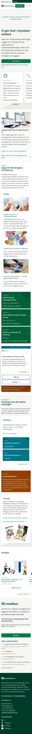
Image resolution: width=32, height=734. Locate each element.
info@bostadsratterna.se (9, 712)
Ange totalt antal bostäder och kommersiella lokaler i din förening (15, 625)
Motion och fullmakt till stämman (12, 333)
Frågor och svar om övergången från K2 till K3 (14, 157)
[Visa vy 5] (18, 587)
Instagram (8, 728)
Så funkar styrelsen (11, 443)
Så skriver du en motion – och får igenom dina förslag (15, 277)
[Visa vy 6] (19, 587)
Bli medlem (20, 6)
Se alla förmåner (6, 668)
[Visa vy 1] (13, 104)
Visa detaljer (23, 372)
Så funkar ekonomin (11, 455)
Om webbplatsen (6, 696)
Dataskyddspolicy (19, 696)
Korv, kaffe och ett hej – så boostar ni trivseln (11, 580)
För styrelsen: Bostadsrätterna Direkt (15, 518)
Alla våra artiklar (23, 594)
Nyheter (15, 1)
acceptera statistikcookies (17, 17)
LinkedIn (7, 726)
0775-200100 (11, 710)
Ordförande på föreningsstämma (9, 298)
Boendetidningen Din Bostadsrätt (13, 521)
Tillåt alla (16, 377)
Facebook (8, 723)
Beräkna (16, 635)
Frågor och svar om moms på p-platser (13, 151)
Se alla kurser (22, 464)
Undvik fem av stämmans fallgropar (15, 249)
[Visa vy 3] (16, 104)
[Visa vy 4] (18, 104)
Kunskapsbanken (9, 476)
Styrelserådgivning (9, 83)
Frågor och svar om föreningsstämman (10, 215)
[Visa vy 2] (15, 104)
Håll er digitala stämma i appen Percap (14, 316)
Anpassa (16, 382)
